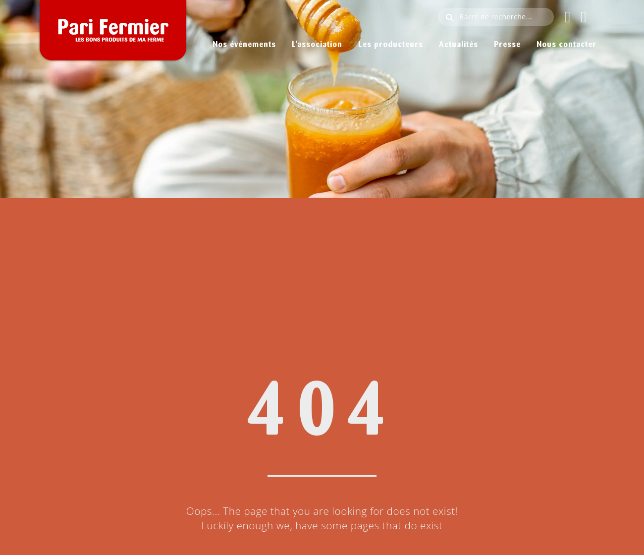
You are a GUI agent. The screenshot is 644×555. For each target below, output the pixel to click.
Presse (507, 45)
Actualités (457, 45)
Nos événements (241, 45)
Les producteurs (389, 45)
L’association (316, 45)
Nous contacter (566, 45)
